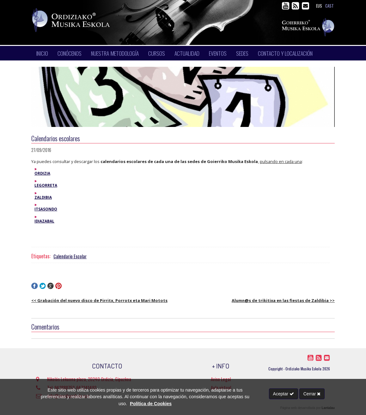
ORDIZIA (42, 173)
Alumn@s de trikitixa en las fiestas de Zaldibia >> (283, 300)
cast (329, 6)
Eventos (218, 53)
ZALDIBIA (43, 197)
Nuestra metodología (115, 53)
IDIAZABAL (44, 221)
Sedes (242, 53)
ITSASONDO (45, 209)
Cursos (156, 53)
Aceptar (283, 393)
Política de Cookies (151, 403)
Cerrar (312, 393)
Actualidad (186, 53)
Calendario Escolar (70, 256)
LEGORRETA (45, 185)
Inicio (42, 53)
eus (319, 6)
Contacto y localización (285, 53)
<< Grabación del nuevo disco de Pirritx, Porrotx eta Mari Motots (99, 300)
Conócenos (70, 53)
